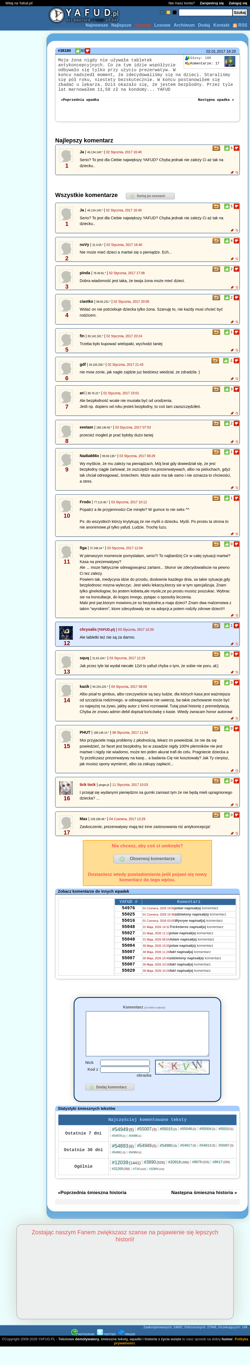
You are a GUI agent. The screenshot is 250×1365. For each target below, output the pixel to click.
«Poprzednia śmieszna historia (92, 1210)
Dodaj (204, 25)
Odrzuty (143, 25)
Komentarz (144, 1016)
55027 (128, 948)
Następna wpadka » (216, 107)
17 (202, 63)
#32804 (156, 1186)
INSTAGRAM (82, 1352)
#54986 (135, 1153)
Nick (89, 1079)
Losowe (162, 25)
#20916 (178, 1180)
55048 (128, 941)
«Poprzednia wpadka (80, 107)
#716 (139, 1186)
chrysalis (88, 638)
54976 (128, 919)
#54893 (123, 1164)
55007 (128, 970)
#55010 (225, 1147)
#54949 (123, 1147)
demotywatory (87, 1357)
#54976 (119, 1153)
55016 (128, 933)
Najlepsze (121, 25)
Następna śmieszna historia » (204, 1210)
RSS (240, 25)
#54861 (119, 1170)
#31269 (121, 1187)
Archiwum (184, 25)
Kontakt (221, 25)
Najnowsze (97, 25)
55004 (128, 963)
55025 (128, 926)
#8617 (221, 1180)
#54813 (207, 1163)
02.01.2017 (215, 51)
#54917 (188, 1163)
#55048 (188, 1147)
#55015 (168, 1147)
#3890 (154, 1180)
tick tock (87, 793)
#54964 (135, 1170)
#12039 (126, 1180)
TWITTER (106, 1352)
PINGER (126, 1352)
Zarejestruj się (212, 3)
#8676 (200, 1180)
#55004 (207, 1147)
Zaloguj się (238, 3)
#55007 (147, 1147)
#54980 (168, 1163)
